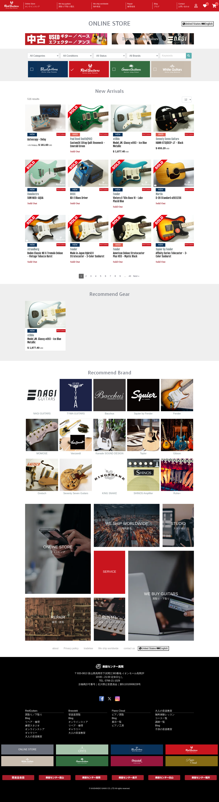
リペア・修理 (32, 721)
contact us (129, 648)
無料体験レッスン (165, 714)
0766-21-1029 (112, 680)
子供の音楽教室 (163, 729)
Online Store (32, 4)
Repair (131, 4)
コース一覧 (161, 718)
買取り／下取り (33, 714)
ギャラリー (31, 732)
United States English (198, 23)
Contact (183, 4)
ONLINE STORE (109, 23)
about (55, 648)
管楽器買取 (74, 714)
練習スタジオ (32, 725)
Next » (136, 276)
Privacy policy (71, 648)
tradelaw (88, 648)
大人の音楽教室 (33, 736)
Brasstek (73, 710)
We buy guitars (66, 4)
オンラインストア (35, 729)
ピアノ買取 (118, 714)
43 (130, 276)
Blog (156, 4)
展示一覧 (117, 721)
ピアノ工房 (118, 725)
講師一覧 (160, 721)
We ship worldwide (100, 4)
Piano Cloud (118, 710)
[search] (189, 56)
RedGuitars (31, 710)
